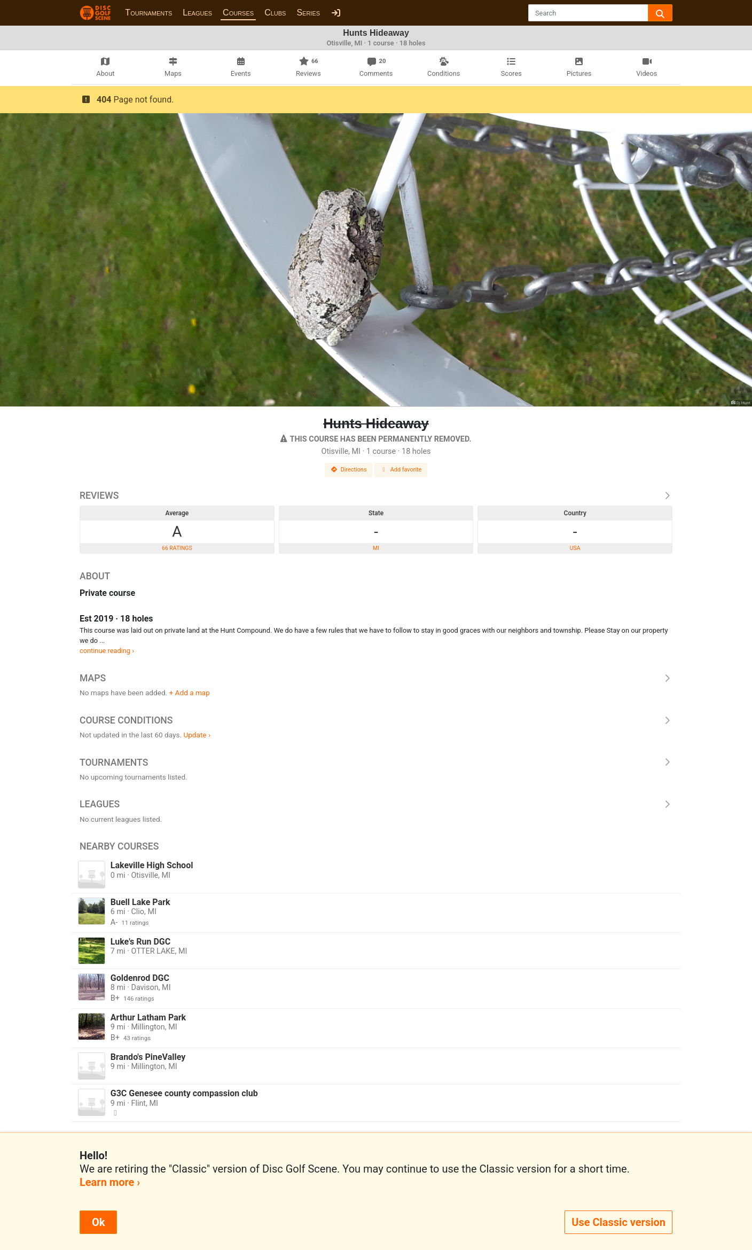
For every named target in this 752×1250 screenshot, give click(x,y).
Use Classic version (618, 1222)
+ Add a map (189, 692)
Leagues (197, 12)
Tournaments (148, 12)
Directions (349, 469)
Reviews (376, 495)
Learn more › (110, 1182)
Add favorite (401, 469)
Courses (238, 12)
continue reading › (107, 651)
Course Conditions (376, 720)
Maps (376, 678)
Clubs (275, 12)
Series (308, 12)
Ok (98, 1222)
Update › (196, 734)
